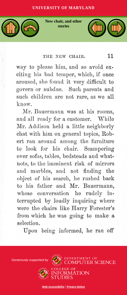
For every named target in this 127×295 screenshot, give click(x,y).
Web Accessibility (53, 286)
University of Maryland (63, 8)
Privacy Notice (76, 286)
